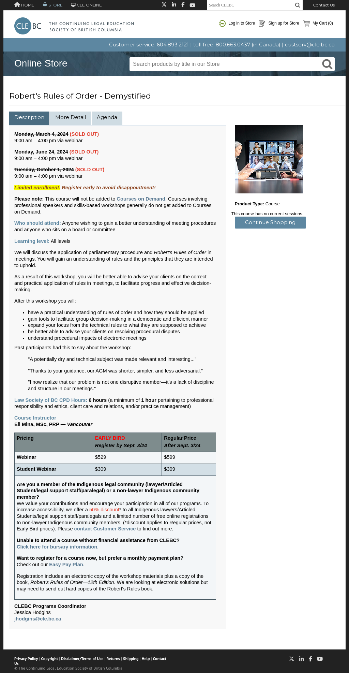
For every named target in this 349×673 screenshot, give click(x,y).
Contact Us (324, 5)
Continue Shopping (270, 222)
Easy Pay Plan (66, 564)
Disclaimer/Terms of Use (82, 658)
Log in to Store (237, 23)
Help (146, 658)
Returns (113, 658)
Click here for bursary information (57, 547)
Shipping (130, 658)
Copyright (49, 658)
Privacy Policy (26, 658)
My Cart (318, 23)
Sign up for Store (279, 23)
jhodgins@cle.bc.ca (37, 618)
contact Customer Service (105, 528)
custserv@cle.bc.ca (310, 44)
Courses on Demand (141, 199)
